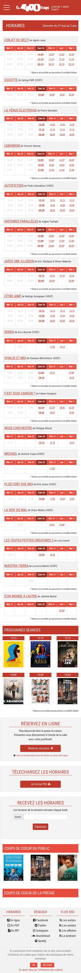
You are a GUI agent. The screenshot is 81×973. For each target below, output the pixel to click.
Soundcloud (40, 935)
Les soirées (67, 925)
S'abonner (40, 826)
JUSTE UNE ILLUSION (19, 261)
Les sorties (68, 920)
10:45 (51, 524)
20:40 (41, 280)
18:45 (41, 412)
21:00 (41, 170)
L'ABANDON (12, 146)
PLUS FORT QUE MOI (18, 484)
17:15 (40, 59)
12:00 (41, 372)
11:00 (52, 347)
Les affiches (67, 930)
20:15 (40, 64)
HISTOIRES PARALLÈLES (21, 221)
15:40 (41, 205)
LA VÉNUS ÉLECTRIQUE (20, 110)
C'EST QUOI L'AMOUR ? (19, 393)
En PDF (13, 925)
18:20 (62, 94)
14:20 (40, 54)
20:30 (41, 210)
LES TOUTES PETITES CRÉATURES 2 (29, 540)
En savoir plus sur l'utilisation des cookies (40, 969)
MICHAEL (10, 454)
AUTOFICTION (14, 185)
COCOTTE (11, 80)
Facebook (40, 920)
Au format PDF (40, 784)
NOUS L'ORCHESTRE (18, 428)
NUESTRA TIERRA (16, 566)
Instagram (40, 930)
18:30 (41, 94)
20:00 (41, 134)
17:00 (40, 240)
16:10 (41, 275)
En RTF (13, 930)
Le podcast (67, 935)
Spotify (40, 941)
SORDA (9, 332)
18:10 (41, 377)
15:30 (41, 315)
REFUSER (47, 965)
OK (33, 965)
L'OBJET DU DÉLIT (16, 40)
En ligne (13, 920)
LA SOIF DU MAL (15, 510)
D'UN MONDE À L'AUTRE (20, 596)
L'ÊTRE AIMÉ (12, 296)
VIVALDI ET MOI (15, 358)
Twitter (40, 925)
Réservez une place (40, 748)
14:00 (40, 160)
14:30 (41, 124)
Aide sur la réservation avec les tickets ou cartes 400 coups (42, 755)
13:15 (61, 160)
